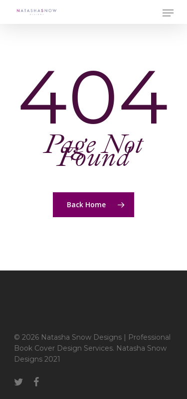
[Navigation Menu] (168, 13)
